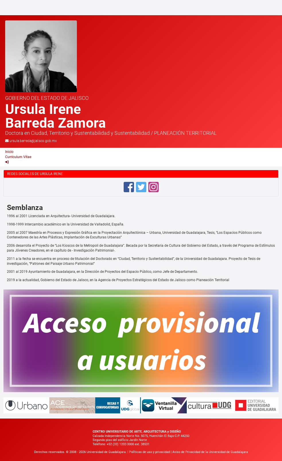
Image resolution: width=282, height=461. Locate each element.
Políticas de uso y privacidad (150, 452)
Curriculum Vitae (18, 157)
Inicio (9, 152)
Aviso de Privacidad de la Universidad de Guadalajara (210, 452)
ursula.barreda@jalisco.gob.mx (33, 141)
